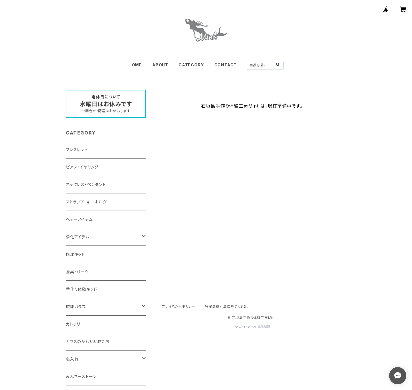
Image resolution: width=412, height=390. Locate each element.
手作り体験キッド (81, 289)
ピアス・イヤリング (82, 167)
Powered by (251, 327)
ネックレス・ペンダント (86, 184)
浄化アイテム (77, 236)
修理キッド (75, 254)
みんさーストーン (81, 376)
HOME (135, 64)
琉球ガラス (76, 306)
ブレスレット (77, 149)
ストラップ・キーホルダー (88, 201)
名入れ (72, 359)
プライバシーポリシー (179, 306)
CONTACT (225, 64)
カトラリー (75, 324)
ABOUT (160, 64)
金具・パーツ (77, 271)
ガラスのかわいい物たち (88, 341)
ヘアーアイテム (79, 219)
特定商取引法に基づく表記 (226, 306)
